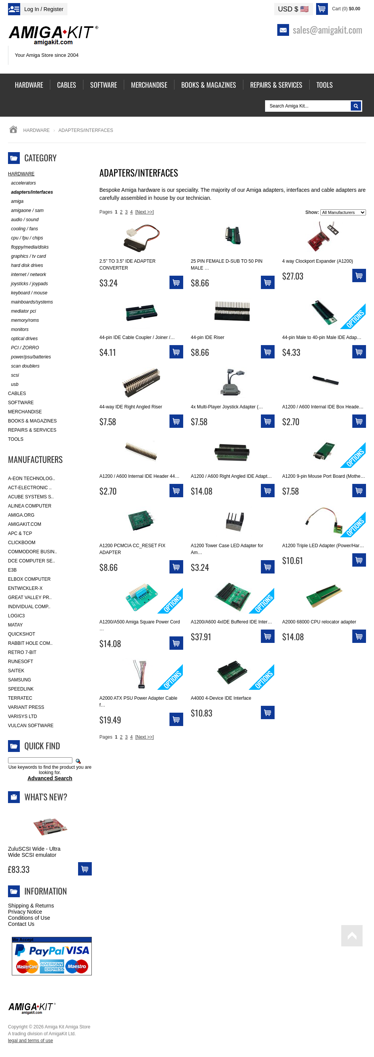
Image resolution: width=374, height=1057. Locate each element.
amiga (16, 201)
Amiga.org (21, 515)
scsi (13, 375)
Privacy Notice (25, 912)
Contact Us (21, 924)
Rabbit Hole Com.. (30, 643)
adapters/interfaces (30, 192)
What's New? (45, 796)
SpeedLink (21, 689)
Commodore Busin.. (32, 551)
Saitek (16, 670)
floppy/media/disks (28, 247)
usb (13, 384)
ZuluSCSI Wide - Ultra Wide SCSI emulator (34, 852)
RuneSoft (20, 661)
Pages (105, 212)
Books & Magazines (32, 421)
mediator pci (22, 311)
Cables (17, 393)
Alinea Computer (29, 506)
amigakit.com (24, 524)
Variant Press (26, 707)
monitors (18, 329)
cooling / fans (23, 229)
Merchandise (25, 411)
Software (21, 402)
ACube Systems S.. (31, 497)
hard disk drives (25, 265)
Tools (15, 439)
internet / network (27, 274)
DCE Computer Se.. (31, 561)
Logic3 (16, 615)
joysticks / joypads (28, 284)
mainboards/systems (30, 302)
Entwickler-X (25, 588)
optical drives (23, 339)
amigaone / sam (25, 210)
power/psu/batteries (29, 357)
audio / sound (23, 220)
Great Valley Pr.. (30, 597)
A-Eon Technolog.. (31, 478)
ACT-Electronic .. (30, 487)
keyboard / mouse (27, 293)
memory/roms (23, 320)
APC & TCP (20, 533)
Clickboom (21, 542)
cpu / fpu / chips (25, 238)
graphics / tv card (27, 256)
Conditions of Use (29, 918)
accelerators (22, 183)
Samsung (19, 680)
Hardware (36, 130)
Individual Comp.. (29, 606)
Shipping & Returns (31, 906)
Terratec (20, 698)
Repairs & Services (32, 430)
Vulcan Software (31, 725)
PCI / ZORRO (23, 348)
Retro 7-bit (22, 652)
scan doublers (24, 366)
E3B (12, 570)
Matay (15, 625)
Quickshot (21, 634)
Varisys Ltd (22, 716)
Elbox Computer (29, 579)
